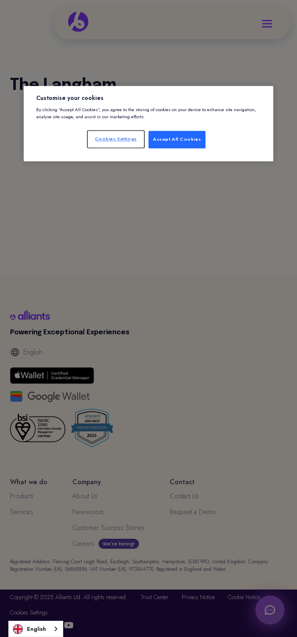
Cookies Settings (116, 139)
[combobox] (35, 629)
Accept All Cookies (177, 139)
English (29, 629)
